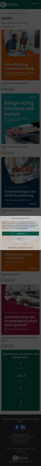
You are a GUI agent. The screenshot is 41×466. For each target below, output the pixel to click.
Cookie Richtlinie (12, 247)
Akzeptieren (20, 233)
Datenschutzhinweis (22, 247)
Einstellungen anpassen (20, 243)
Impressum (30, 247)
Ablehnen (20, 238)
